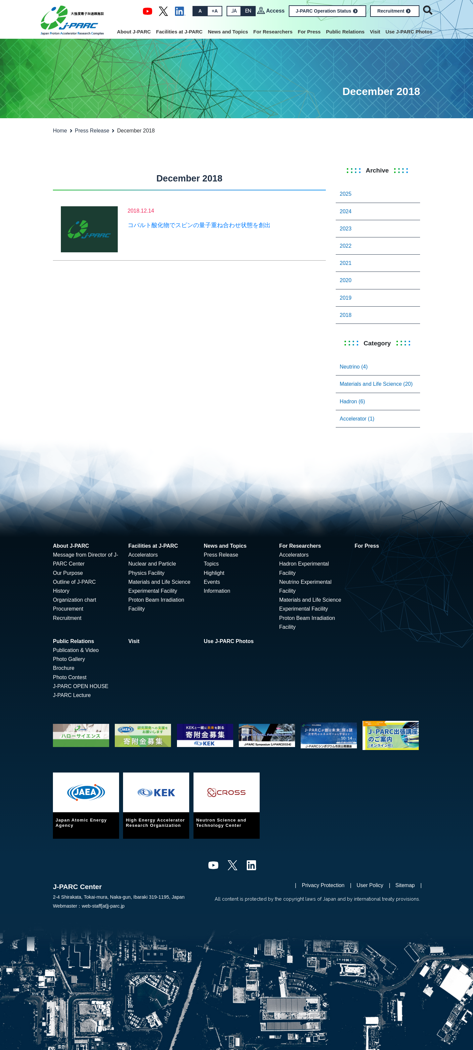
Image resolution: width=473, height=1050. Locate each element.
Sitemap (405, 885)
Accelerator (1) (357, 419)
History (61, 591)
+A (215, 11)
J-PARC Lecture (72, 695)
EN (248, 11)
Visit (375, 31)
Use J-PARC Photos (409, 31)
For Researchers (272, 31)
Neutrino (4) (353, 367)
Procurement (68, 609)
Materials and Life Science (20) (376, 384)
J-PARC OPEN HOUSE (80, 686)
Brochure (63, 668)
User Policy (370, 885)
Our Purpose (68, 573)
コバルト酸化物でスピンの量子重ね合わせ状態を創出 (199, 225)
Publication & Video (76, 650)
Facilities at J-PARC (179, 31)
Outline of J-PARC (74, 582)
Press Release (92, 130)
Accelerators (143, 555)
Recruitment (394, 11)
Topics (211, 564)
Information (217, 591)
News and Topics (228, 31)
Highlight (214, 573)
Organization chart (74, 600)
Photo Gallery (69, 659)
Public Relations (345, 31)
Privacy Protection (323, 885)
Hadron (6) (352, 401)
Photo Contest (69, 677)
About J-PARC (134, 31)
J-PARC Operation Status (327, 11)
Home (60, 130)
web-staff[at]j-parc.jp (103, 906)
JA (233, 11)
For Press (309, 31)
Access (275, 11)
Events (212, 582)
